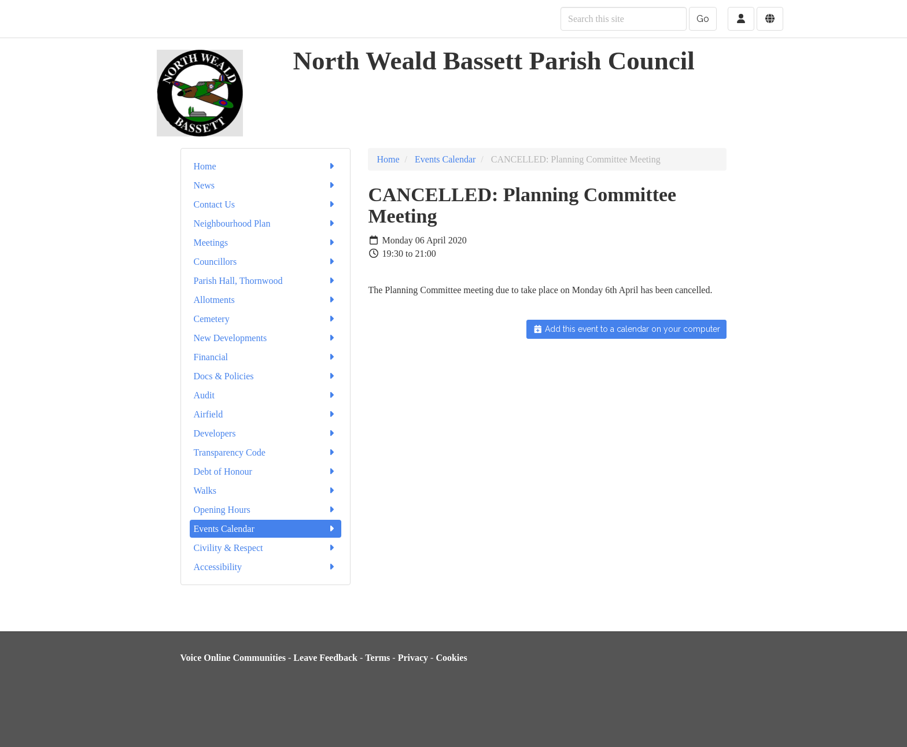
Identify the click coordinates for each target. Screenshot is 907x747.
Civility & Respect (266, 547)
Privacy (413, 658)
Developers (266, 433)
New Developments (266, 338)
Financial (266, 357)
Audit (266, 395)
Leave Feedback (325, 658)
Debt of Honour (266, 471)
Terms (377, 658)
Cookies (451, 658)
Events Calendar (266, 528)
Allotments (266, 299)
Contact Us (266, 204)
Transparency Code (266, 452)
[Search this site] (624, 19)
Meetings (266, 242)
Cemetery (266, 319)
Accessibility (266, 567)
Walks (266, 490)
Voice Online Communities (233, 658)
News (266, 185)
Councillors (266, 261)
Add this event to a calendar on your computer (627, 329)
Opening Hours (266, 509)
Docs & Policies (266, 376)
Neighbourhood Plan (266, 223)
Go (702, 18)
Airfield (266, 414)
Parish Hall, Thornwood (266, 280)
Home (266, 166)
